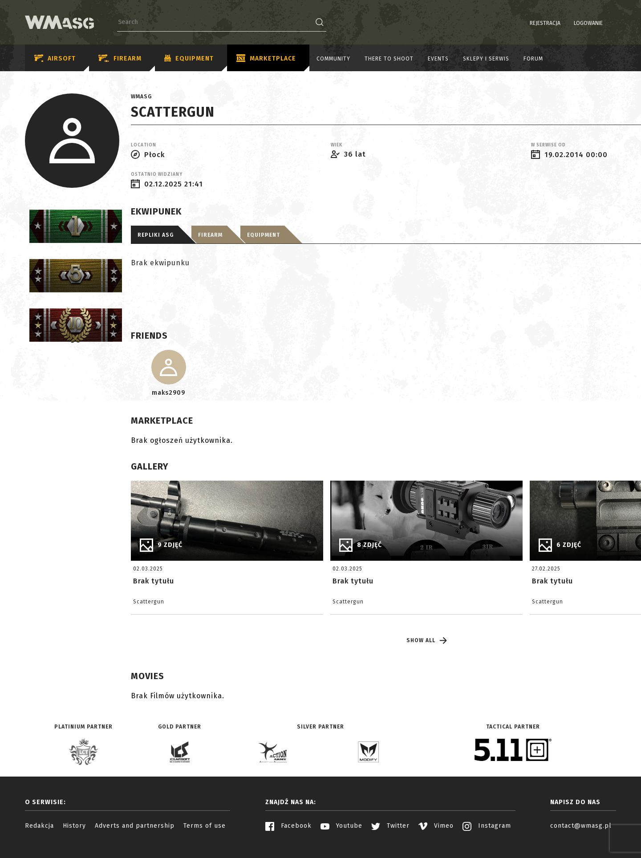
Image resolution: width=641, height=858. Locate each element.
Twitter (390, 826)
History (74, 826)
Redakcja (39, 826)
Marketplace (266, 58)
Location (143, 145)
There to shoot (389, 59)
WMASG (141, 96)
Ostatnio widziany (157, 174)
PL (599, 23)
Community (333, 59)
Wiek (336, 145)
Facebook (288, 826)
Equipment (189, 59)
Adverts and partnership (134, 826)
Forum (533, 59)
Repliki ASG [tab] (156, 235)
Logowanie (565, 23)
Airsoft (55, 58)
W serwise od (548, 145)
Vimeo (436, 826)
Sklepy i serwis (486, 59)
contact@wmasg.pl (581, 826)
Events (438, 59)
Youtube (341, 826)
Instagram (486, 826)
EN (610, 23)
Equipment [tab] (263, 235)
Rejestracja (522, 23)
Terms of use (204, 826)
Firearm (120, 58)
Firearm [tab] (210, 235)
